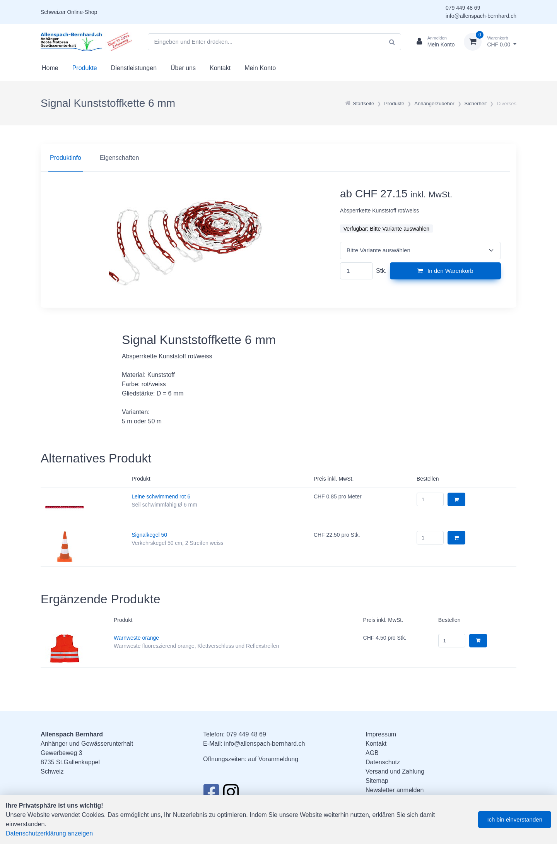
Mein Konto (260, 68)
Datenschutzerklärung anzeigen (49, 833)
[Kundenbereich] (432, 42)
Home (50, 68)
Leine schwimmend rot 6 (161, 496)
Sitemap (377, 780)
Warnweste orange (136, 638)
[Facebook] (211, 794)
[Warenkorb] (490, 42)
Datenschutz (383, 762)
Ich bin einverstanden (514, 819)
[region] (278, 158)
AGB (372, 753)
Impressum (381, 734)
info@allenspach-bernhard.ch (481, 16)
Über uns (183, 68)
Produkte (84, 68)
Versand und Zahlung (395, 771)
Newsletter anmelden (395, 790)
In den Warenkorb (445, 270)
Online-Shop (82, 12)
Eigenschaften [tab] (119, 157)
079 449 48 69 (463, 8)
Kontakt (220, 68)
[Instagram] (231, 794)
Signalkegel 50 (149, 535)
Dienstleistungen (134, 68)
